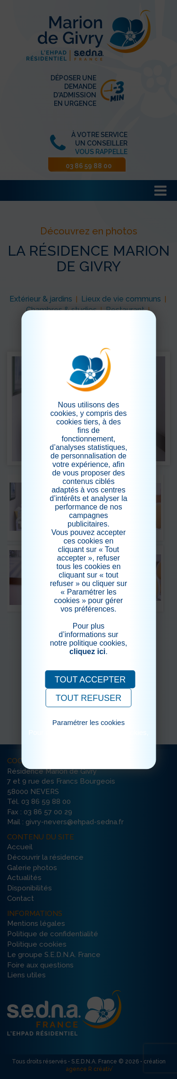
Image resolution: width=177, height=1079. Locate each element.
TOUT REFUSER (88, 698)
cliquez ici (87, 651)
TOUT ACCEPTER (90, 679)
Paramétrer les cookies (88, 722)
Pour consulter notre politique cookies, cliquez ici (88, 736)
